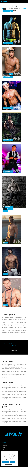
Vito (4, 72)
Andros (5, 209)
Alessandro (6, 169)
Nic (4, 206)
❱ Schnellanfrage (5, 445)
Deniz (4, 240)
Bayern (4, 211)
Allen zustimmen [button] (5, 462)
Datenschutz (12, 462)
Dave (4, 204)
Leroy (4, 303)
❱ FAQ (3, 449)
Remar (4, 137)
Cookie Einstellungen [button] (8, 464)
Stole (4, 40)
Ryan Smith (6, 74)
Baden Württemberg (7, 11)
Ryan (4, 9)
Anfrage (4, 242)
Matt (4, 106)
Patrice (5, 271)
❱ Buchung (4, 447)
